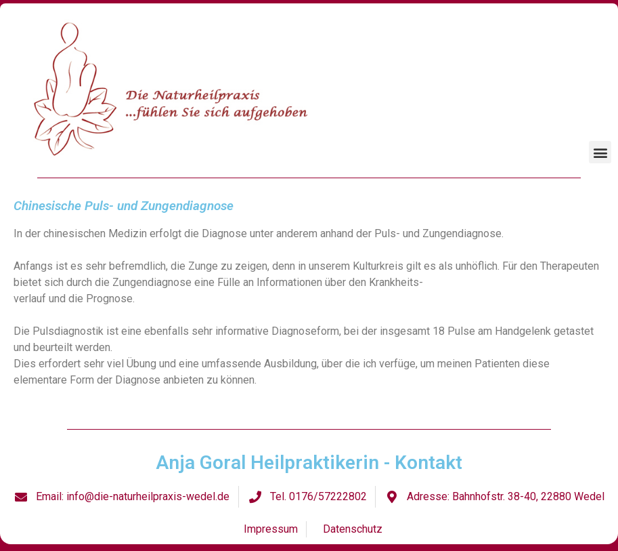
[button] (600, 152)
